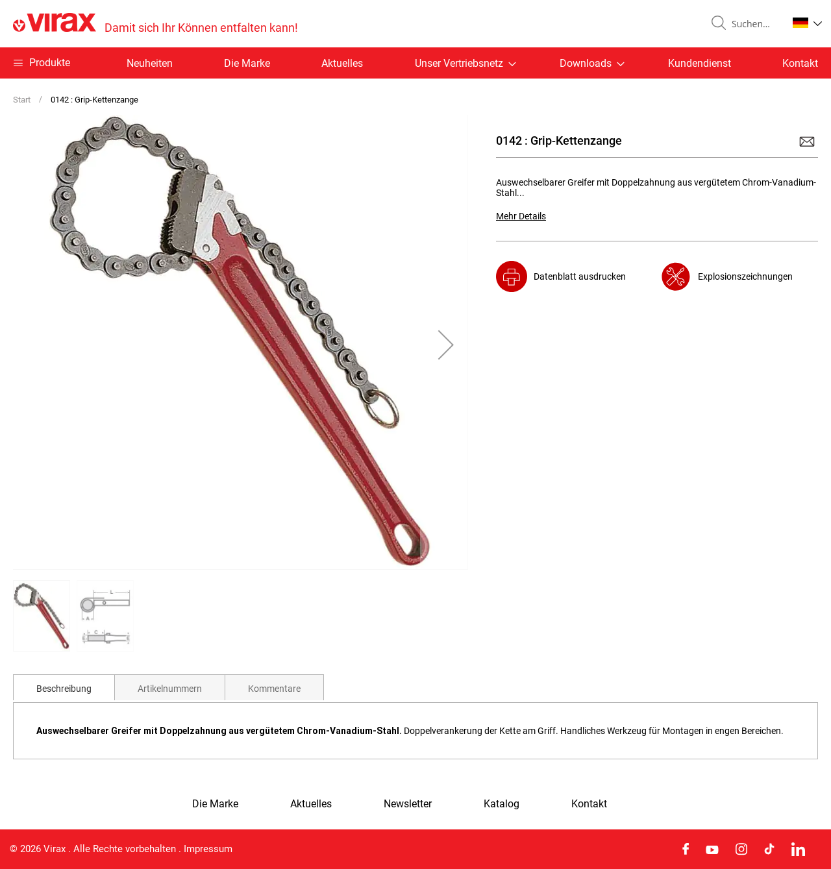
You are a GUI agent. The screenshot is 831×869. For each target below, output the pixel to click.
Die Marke (247, 63)
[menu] (415, 63)
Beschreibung (64, 688)
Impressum (208, 849)
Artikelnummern (170, 688)
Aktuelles (342, 63)
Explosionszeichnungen (745, 276)
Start (22, 99)
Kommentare (274, 688)
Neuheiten (150, 63)
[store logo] (155, 23)
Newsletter (408, 804)
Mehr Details (521, 216)
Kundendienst (699, 63)
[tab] (64, 687)
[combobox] (754, 24)
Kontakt (800, 63)
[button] (807, 23)
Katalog (501, 804)
